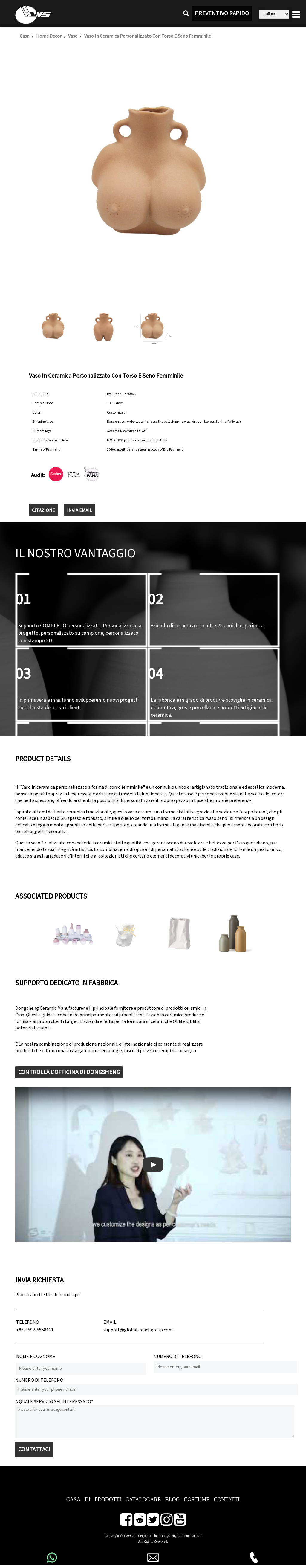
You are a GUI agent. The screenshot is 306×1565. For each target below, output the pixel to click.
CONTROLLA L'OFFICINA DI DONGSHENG (69, 1072)
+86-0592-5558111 (34, 1330)
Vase (72, 36)
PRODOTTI (108, 1500)
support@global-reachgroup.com (138, 1330)
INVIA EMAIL (79, 510)
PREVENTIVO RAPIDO (222, 13)
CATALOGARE (143, 1500)
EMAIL (109, 1322)
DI (88, 1500)
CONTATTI (227, 1500)
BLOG (172, 1500)
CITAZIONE (43, 510)
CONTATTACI (34, 1449)
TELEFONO (27, 1322)
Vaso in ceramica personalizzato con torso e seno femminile (147, 36)
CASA (73, 1500)
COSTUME (196, 1500)
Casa (24, 36)
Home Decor (49, 36)
